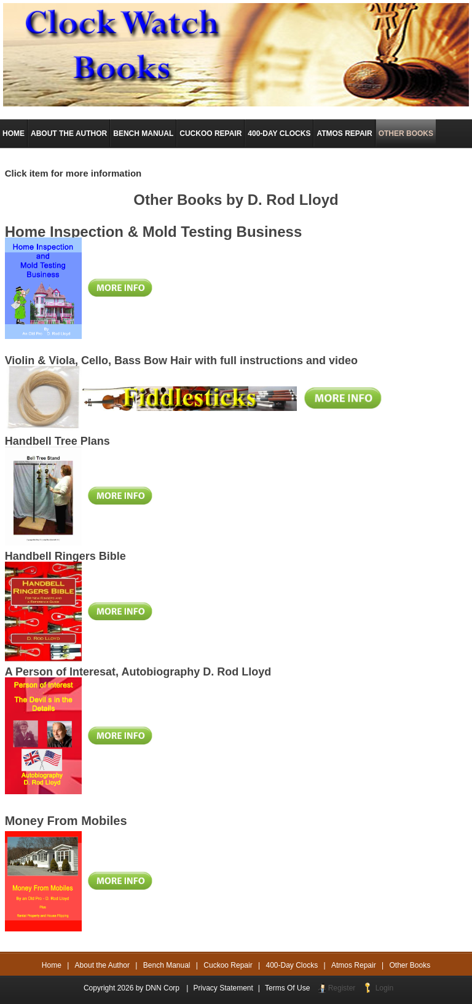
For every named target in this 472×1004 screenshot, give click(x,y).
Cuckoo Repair (227, 965)
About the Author (102, 965)
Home (51, 965)
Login (384, 988)
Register (342, 988)
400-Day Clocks (292, 965)
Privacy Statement (223, 988)
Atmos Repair (353, 965)
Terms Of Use (287, 988)
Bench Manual (167, 965)
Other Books (410, 965)
